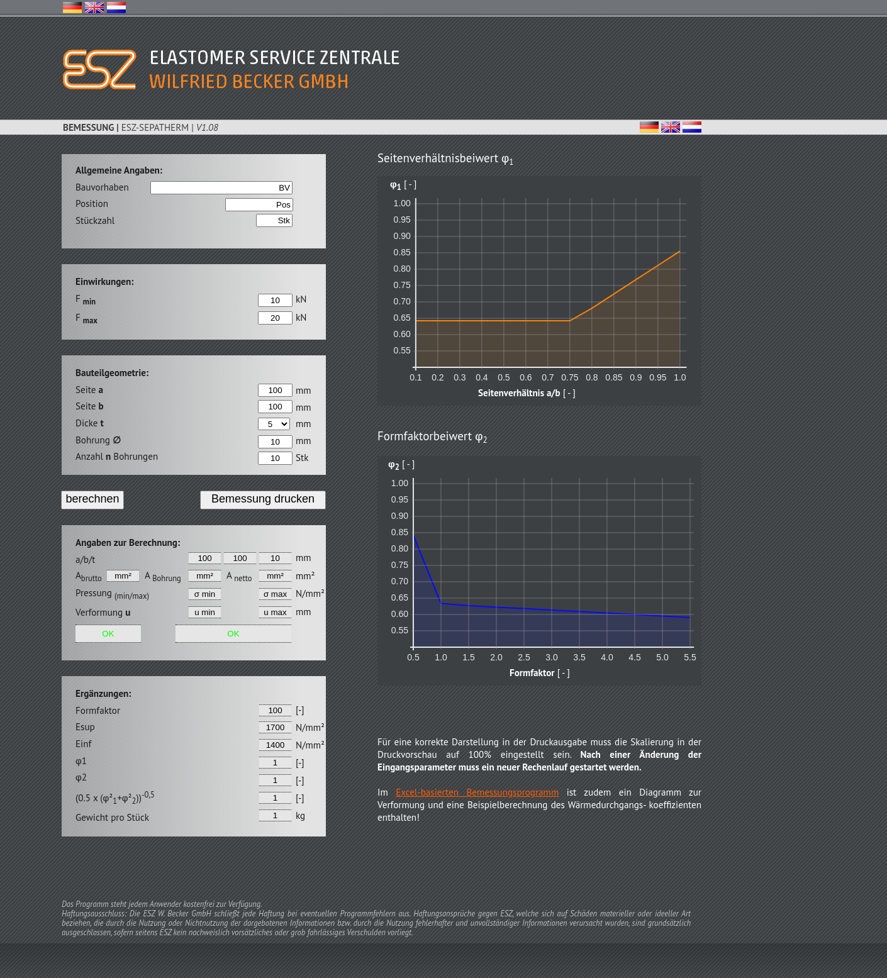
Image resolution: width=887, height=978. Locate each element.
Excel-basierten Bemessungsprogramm (477, 792)
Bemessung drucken (263, 498)
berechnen (92, 498)
